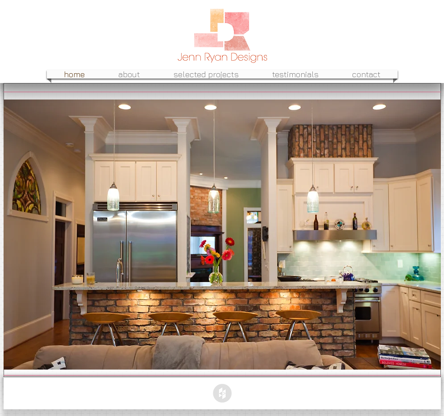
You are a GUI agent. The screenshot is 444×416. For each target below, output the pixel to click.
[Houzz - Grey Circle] (222, 393)
